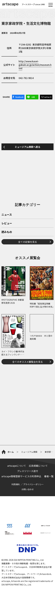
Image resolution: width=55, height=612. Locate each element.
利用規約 (15, 484)
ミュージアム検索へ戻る (27, 147)
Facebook (19, 97)
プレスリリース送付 (27, 471)
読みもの (6, 232)
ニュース (6, 214)
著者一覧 (49, 476)
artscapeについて (16, 465)
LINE (33, 97)
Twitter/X (47, 97)
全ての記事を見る (27, 242)
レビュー (6, 223)
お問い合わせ (27, 489)
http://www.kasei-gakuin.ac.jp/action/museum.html (35, 64)
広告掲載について (38, 465)
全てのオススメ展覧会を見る (27, 361)
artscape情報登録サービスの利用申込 (21, 476)
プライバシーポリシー (33, 484)
